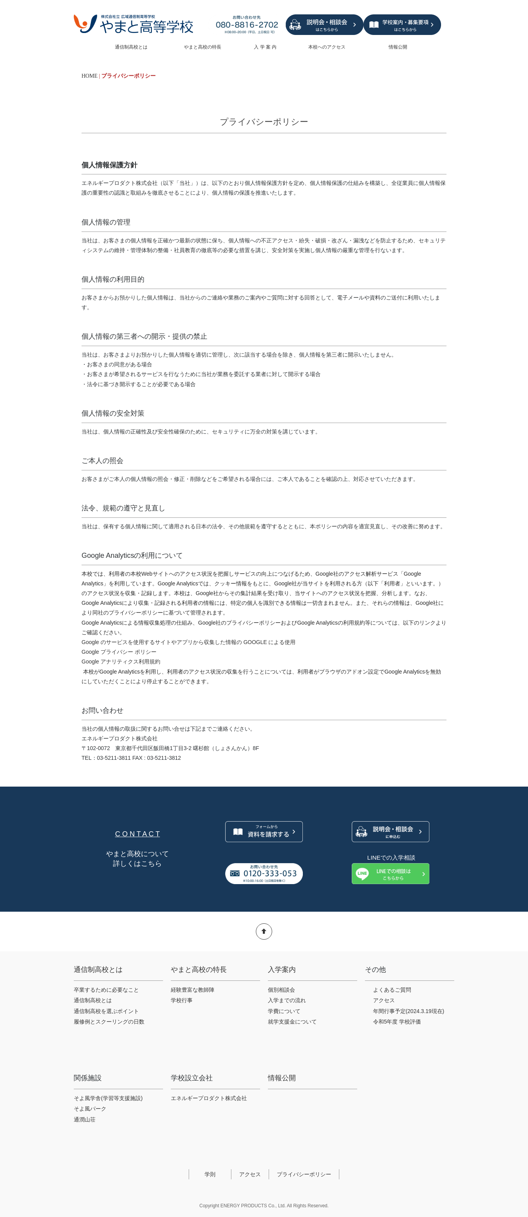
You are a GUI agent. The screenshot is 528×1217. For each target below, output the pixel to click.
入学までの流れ (287, 1000)
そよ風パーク (90, 1109)
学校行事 (182, 1000)
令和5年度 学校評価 (397, 1022)
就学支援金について (292, 1022)
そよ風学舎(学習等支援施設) (108, 1098)
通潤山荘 (85, 1119)
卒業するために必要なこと (106, 990)
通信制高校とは (133, 47)
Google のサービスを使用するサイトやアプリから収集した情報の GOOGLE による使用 (189, 642)
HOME (89, 76)
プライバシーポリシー (304, 1174)
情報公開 (407, 47)
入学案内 (282, 969)
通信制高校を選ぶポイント (106, 1011)
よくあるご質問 (392, 990)
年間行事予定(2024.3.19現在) (409, 1011)
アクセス (384, 1000)
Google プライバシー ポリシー (119, 652)
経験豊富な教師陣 (192, 990)
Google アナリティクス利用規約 (121, 661)
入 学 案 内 (268, 47)
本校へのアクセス (327, 47)
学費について (284, 1011)
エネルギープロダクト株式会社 (209, 1098)
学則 (210, 1174)
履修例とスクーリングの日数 (109, 1022)
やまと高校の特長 (206, 47)
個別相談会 (281, 990)
